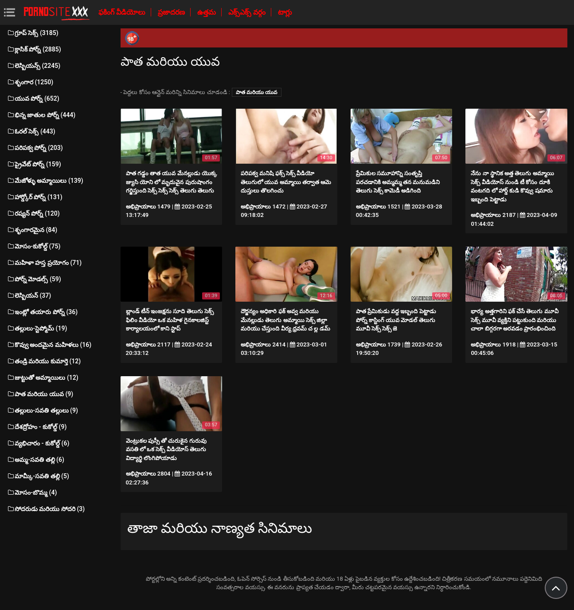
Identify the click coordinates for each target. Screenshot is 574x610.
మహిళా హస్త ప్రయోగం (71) (44, 262)
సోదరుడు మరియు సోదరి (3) (46, 508)
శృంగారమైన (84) (32, 229)
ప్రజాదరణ (172, 12)
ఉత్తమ (207, 12)
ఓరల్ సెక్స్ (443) (31, 131)
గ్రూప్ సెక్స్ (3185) (33, 32)
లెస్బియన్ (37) (29, 295)
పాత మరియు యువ (256, 92)
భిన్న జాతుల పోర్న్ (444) (41, 114)
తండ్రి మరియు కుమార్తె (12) (44, 361)
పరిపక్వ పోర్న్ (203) (35, 147)
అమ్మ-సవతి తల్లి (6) (35, 459)
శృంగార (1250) (30, 82)
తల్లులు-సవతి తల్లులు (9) (42, 410)
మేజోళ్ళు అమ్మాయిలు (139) (45, 180)
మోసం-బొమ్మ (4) (32, 492)
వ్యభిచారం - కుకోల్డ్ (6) (38, 443)
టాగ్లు (285, 12)
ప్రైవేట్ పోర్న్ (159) (34, 164)
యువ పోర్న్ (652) (33, 98)
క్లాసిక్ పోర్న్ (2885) (34, 49)
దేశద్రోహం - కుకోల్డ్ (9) (36, 426)
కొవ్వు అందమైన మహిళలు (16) (49, 344)
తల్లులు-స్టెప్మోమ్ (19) (37, 328)
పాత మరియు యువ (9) (40, 393)
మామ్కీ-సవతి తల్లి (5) (38, 476)
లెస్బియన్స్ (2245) (33, 65)
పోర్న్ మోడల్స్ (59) (34, 279)
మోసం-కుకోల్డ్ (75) (33, 246)
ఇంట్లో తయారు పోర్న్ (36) (42, 311)
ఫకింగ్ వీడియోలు (122, 12)
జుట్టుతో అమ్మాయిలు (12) (42, 377)
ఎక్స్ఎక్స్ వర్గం (247, 12)
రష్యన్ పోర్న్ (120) (33, 213)
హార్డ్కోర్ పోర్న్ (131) (34, 197)
